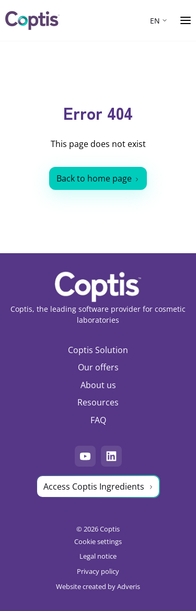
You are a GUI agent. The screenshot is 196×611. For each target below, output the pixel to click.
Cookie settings (98, 541)
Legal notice (98, 556)
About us (98, 385)
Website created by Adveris (98, 586)
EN (155, 21)
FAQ (98, 420)
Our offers (98, 367)
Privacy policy (98, 571)
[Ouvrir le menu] (185, 20)
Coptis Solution (98, 350)
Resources (98, 402)
